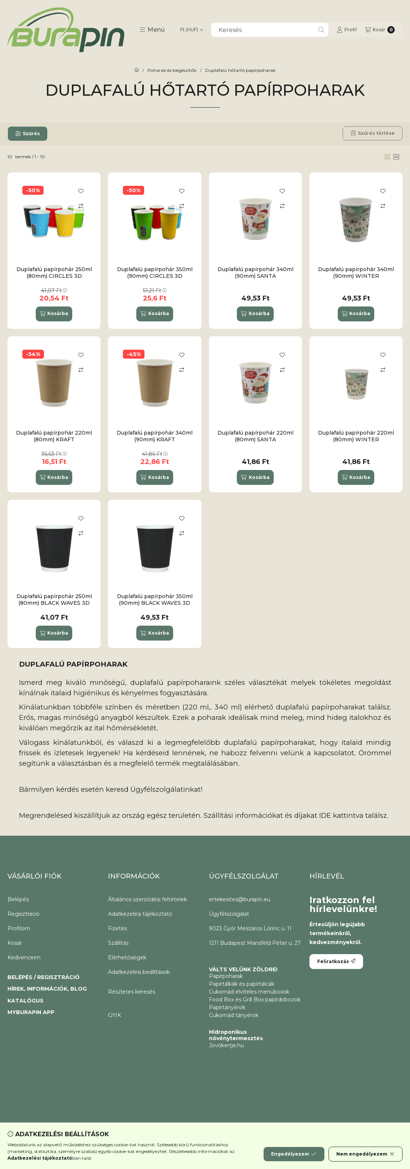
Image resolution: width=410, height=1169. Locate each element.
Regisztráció (23, 914)
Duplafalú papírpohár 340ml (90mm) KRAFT (155, 436)
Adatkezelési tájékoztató (140, 914)
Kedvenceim (24, 957)
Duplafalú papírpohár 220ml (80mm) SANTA (255, 436)
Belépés (18, 899)
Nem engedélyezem (365, 1154)
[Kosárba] (54, 313)
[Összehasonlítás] (80, 205)
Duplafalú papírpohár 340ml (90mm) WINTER (356, 272)
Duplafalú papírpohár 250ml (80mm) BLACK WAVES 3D (54, 599)
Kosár (14, 943)
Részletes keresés (131, 991)
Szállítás (118, 943)
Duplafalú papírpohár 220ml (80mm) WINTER (356, 436)
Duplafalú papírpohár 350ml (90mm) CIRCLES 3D (155, 272)
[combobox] (270, 29)
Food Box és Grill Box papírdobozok (255, 999)
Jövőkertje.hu (226, 1045)
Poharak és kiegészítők (172, 70)
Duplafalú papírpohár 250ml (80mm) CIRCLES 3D (54, 272)
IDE (325, 815)
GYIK (114, 1015)
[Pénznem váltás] (191, 29)
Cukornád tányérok (233, 1015)
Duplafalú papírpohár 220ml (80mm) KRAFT (54, 436)
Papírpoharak (226, 976)
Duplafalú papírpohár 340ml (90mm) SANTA (255, 272)
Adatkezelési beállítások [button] (139, 972)
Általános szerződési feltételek (147, 899)
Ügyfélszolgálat (229, 914)
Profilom (18, 928)
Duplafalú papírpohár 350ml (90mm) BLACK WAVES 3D (155, 599)
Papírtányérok (227, 1007)
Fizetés (117, 928)
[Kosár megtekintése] (380, 29)
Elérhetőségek (127, 957)
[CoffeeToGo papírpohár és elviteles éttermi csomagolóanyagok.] (136, 70)
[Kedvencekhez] (80, 191)
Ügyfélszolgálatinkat (165, 789)
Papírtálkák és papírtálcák (241, 984)
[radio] (396, 156)
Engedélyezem (294, 1154)
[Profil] (346, 29)
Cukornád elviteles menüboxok (249, 991)
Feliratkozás (336, 961)
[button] (152, 29)
